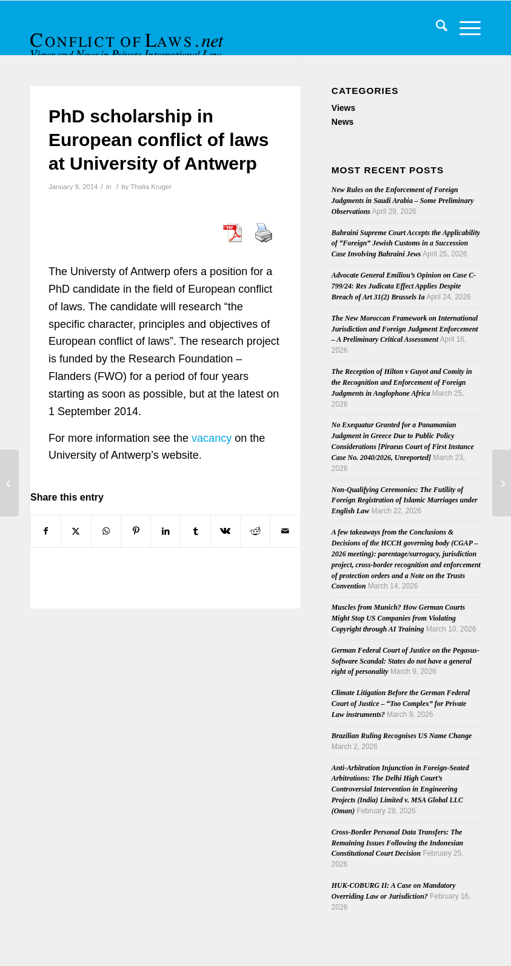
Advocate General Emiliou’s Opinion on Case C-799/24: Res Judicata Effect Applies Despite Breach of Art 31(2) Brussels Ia (404, 286)
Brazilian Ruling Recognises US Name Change (402, 735)
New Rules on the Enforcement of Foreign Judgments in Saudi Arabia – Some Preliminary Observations (403, 200)
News (343, 122)
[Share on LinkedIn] (165, 531)
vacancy (212, 438)
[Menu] (464, 28)
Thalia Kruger (151, 186)
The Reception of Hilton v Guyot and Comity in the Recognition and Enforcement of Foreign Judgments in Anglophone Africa (402, 382)
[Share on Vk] (225, 531)
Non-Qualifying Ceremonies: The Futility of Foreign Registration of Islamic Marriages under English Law (405, 500)
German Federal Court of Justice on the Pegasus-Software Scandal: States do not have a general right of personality (405, 661)
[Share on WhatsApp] (106, 531)
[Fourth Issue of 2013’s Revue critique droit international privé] (9, 483)
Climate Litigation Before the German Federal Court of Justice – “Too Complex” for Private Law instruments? (401, 703)
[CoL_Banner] (128, 38)
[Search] (435, 28)
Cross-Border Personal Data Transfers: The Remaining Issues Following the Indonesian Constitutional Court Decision (397, 843)
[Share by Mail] (284, 531)
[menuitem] (435, 28)
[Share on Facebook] (46, 531)
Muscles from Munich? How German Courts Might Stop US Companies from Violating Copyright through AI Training (398, 618)
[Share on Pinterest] (135, 531)
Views (343, 108)
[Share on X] (75, 531)
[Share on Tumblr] (195, 531)
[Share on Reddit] (255, 531)
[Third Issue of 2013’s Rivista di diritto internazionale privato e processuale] (501, 483)
